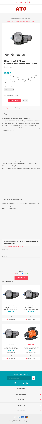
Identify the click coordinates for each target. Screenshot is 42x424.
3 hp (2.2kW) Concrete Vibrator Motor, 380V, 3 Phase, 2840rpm (31, 348)
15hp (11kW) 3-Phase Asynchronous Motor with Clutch (31, 309)
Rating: (21, 271)
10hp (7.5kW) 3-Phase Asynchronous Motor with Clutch (11, 309)
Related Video (5, 115)
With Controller (8, 87)
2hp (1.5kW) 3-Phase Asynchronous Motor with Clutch (11, 348)
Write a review (8, 67)
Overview (4, 113)
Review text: (5, 256)
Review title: (5, 249)
